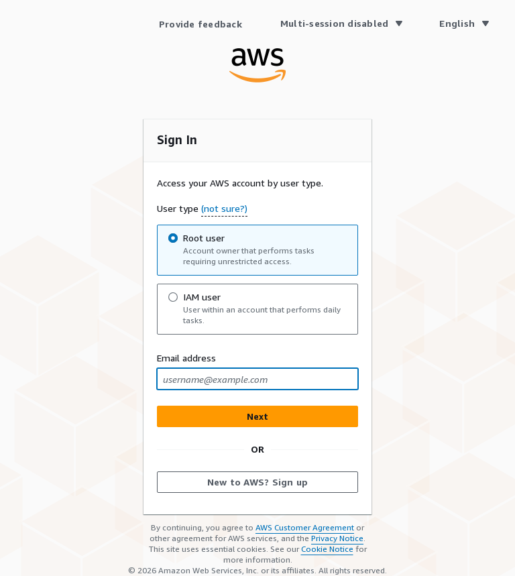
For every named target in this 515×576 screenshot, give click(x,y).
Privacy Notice (337, 538)
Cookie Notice (327, 549)
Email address (186, 357)
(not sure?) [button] (224, 208)
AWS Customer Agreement (304, 527)
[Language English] (464, 23)
